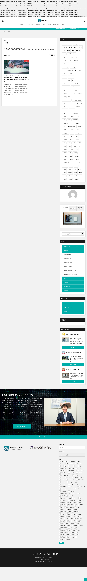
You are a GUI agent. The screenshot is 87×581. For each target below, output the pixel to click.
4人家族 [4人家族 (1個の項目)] (76, 44)
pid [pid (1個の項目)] (73, 50)
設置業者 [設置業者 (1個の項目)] (65, 166)
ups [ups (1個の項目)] (64, 53)
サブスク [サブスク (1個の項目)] (71, 73)
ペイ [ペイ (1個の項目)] (65, 96)
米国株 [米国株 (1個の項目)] (65, 156)
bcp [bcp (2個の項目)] (81, 44)
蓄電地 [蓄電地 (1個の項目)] (71, 159)
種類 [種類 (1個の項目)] (76, 152)
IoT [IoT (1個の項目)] (64, 50)
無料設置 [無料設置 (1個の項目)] (65, 149)
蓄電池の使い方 (67, 258)
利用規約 (66, 311)
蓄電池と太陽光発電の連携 (70, 274)
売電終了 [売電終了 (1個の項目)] (65, 129)
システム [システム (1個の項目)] (78, 73)
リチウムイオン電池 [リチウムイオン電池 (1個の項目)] (76, 106)
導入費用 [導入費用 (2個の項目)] (65, 136)
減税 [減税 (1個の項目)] (75, 146)
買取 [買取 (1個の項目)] (77, 166)
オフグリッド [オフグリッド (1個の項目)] (74, 63)
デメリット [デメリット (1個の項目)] (66, 83)
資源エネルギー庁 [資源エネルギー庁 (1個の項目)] (72, 169)
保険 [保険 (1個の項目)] (70, 119)
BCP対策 (49, 25)
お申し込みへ (73, 347)
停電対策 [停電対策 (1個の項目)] (76, 119)
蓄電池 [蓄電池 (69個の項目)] (77, 159)
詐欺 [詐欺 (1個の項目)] (72, 166)
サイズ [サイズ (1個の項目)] (65, 73)
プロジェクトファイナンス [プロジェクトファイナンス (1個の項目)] (76, 93)
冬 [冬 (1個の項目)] (72, 123)
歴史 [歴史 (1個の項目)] (75, 142)
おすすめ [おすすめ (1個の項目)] (65, 57)
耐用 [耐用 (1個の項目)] (71, 156)
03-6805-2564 (45, 559)
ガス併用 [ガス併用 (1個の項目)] (73, 67)
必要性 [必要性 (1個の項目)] (65, 139)
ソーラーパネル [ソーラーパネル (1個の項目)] (67, 80)
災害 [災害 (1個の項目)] (80, 146)
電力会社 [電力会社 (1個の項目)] (71, 175)
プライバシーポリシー (69, 307)
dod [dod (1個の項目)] (76, 47)
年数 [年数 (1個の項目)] (77, 136)
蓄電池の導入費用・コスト (70, 262)
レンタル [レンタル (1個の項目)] (72, 110)
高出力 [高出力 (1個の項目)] (76, 179)
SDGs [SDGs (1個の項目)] (78, 50)
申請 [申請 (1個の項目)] (72, 149)
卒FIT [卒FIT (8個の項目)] (65, 126)
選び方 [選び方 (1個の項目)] (70, 172)
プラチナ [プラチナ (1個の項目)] (65, 93)
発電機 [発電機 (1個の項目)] (65, 152)
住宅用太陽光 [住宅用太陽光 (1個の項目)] (75, 113)
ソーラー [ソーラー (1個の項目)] (71, 77)
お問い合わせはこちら (22, 426)
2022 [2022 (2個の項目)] (70, 44)
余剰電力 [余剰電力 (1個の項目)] (72, 116)
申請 (9, 31)
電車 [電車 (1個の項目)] (65, 179)
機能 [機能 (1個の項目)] (70, 142)
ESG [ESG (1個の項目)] (81, 47)
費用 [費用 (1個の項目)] (65, 169)
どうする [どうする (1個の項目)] (77, 57)
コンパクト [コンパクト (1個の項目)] (78, 70)
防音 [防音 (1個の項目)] (65, 175)
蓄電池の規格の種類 (68, 266)
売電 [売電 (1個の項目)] (80, 126)
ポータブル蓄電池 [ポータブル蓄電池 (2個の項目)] (77, 100)
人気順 (9, 55)
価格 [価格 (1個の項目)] (65, 119)
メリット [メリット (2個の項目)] (65, 103)
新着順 (5, 55)
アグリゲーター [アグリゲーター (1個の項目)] (75, 60)
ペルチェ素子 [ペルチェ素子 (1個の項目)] (71, 96)
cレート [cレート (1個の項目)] (65, 47)
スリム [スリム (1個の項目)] (65, 77)
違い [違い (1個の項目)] (65, 172)
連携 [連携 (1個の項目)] (80, 169)
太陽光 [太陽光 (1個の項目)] (78, 129)
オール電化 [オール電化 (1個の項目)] (66, 67)
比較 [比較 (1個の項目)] (80, 142)
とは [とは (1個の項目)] (72, 57)
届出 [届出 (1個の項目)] (72, 136)
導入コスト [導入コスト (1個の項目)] (79, 133)
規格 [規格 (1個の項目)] (79, 162)
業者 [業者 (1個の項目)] (65, 142)
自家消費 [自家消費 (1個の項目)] (77, 156)
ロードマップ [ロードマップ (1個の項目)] (66, 113)
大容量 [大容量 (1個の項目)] (72, 129)
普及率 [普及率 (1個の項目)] (71, 139)
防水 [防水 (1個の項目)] (76, 172)
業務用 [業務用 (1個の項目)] (77, 139)
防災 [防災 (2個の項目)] (81, 172)
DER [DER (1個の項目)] (71, 47)
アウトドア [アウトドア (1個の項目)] (66, 60)
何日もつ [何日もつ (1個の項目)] (65, 116)
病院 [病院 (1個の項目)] (77, 149)
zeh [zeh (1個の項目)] (75, 53)
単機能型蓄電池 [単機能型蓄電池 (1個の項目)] (72, 126)
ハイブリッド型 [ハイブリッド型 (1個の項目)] (75, 83)
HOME (4, 31)
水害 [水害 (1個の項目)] (65, 146)
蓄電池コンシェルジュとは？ (27, 25)
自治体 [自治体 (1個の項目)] (65, 159)
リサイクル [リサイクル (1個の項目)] (66, 106)
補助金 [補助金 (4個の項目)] (74, 162)
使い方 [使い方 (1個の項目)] (79, 116)
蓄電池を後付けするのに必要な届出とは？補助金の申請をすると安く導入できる (16, 80)
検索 (61, 542)
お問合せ (63, 25)
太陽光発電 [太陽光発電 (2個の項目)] (66, 133)
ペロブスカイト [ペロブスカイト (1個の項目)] (67, 100)
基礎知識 (38, 25)
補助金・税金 (56, 25)
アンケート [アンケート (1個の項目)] (66, 63)
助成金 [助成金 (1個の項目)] (77, 123)
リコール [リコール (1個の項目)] (80, 103)
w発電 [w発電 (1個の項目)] (69, 53)
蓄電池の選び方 (67, 254)
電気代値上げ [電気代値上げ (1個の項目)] (78, 175)
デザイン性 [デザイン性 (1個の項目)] (75, 80)
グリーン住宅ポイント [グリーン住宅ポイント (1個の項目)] (68, 70)
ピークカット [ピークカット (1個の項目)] (66, 90)
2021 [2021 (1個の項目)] (65, 44)
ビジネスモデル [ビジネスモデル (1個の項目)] (76, 86)
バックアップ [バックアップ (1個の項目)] (66, 86)
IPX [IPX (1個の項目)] (69, 50)
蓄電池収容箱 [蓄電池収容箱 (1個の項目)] (66, 162)
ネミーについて (67, 303)
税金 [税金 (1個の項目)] (71, 152)
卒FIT (44, 25)
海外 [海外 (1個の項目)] (70, 146)
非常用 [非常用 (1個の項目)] (70, 179)
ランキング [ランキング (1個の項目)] (73, 103)
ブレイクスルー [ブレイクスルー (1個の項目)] (76, 90)
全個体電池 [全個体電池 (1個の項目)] (66, 123)
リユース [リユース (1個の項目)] (65, 110)
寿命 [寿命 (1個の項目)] (72, 133)
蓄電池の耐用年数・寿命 (70, 270)
